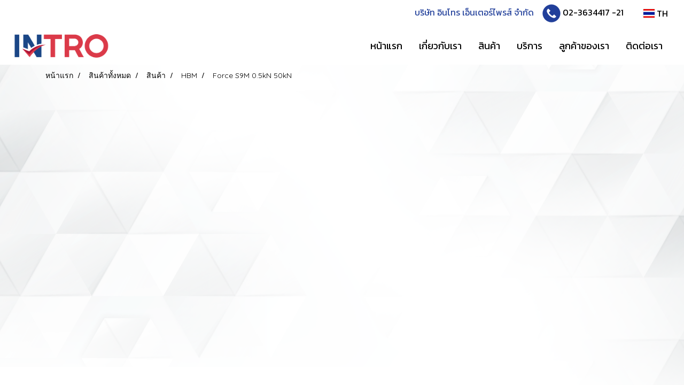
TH (655, 13)
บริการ (529, 45)
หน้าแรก (386, 45)
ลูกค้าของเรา (584, 45)
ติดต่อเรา (644, 45)
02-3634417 (586, 12)
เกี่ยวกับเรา (440, 45)
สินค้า (489, 45)
